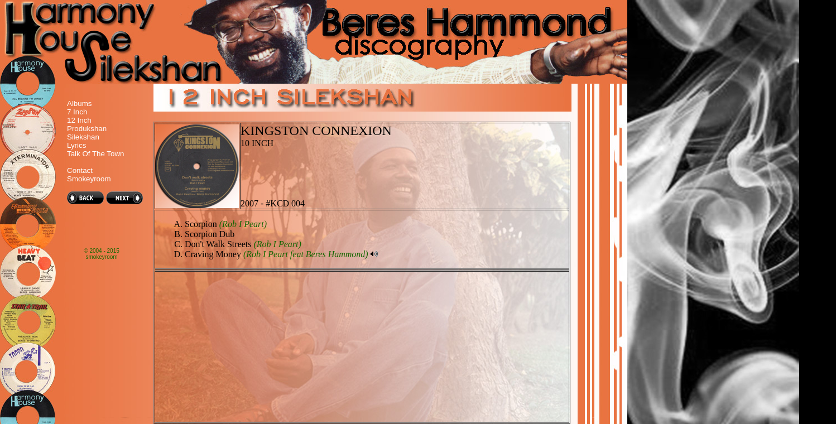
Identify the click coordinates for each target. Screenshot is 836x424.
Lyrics (76, 145)
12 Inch (79, 120)
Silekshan (83, 137)
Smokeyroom (89, 179)
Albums (79, 103)
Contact (80, 170)
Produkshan (87, 128)
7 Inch (77, 112)
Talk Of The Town (95, 154)
